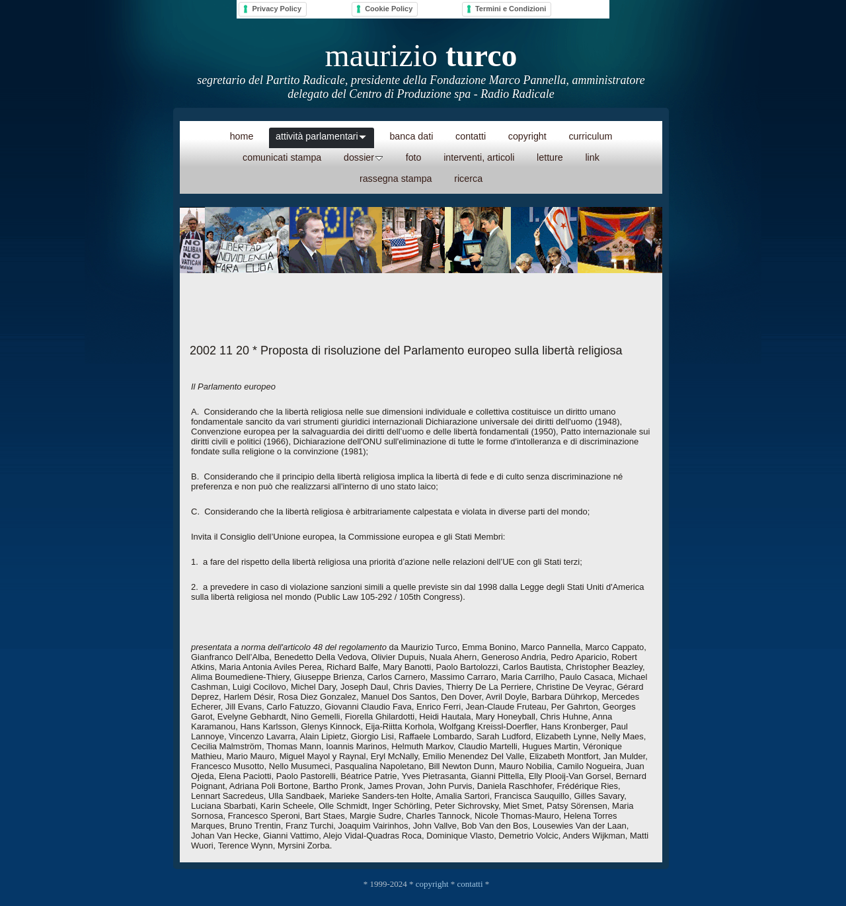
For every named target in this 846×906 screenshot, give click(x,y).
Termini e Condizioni (510, 9)
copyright (432, 884)
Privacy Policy (276, 9)
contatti (470, 884)
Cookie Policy (388, 9)
